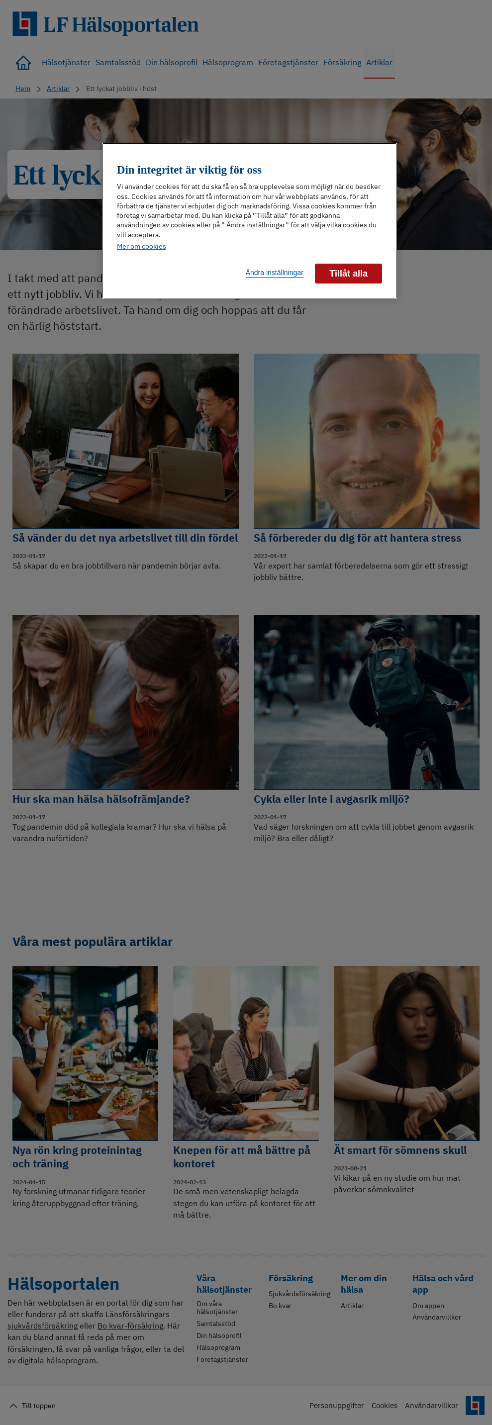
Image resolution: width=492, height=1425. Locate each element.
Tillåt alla (348, 274)
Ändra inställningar (274, 273)
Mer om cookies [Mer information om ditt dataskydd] (141, 246)
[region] (249, 221)
